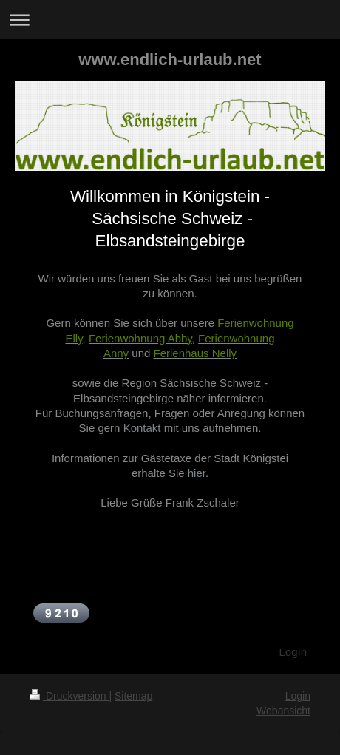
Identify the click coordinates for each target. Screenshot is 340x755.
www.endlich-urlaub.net (169, 59)
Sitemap (133, 696)
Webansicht (283, 711)
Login (297, 696)
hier (196, 473)
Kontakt (142, 427)
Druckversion (69, 696)
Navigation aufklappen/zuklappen (170, 19)
